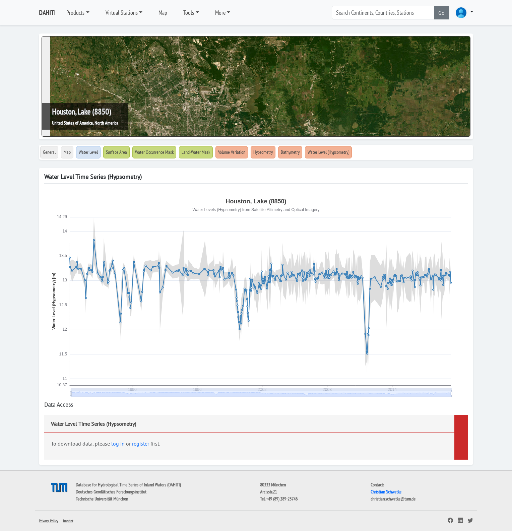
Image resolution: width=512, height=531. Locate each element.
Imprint (68, 520)
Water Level (88, 152)
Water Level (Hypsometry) (328, 152)
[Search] (383, 12)
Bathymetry (290, 152)
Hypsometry (263, 152)
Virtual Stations (122, 12)
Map (162, 12)
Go (441, 12)
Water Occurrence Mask (154, 152)
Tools (188, 12)
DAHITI (47, 12)
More (220, 12)
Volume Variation (231, 152)
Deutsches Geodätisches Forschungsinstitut (111, 492)
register (140, 443)
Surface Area (116, 152)
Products (75, 12)
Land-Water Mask (196, 152)
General (49, 152)
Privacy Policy (48, 520)
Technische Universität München (102, 499)
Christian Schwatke (386, 492)
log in (118, 443)
